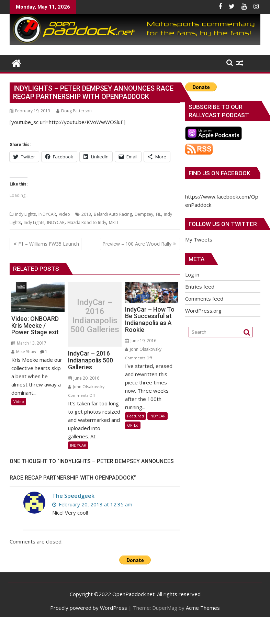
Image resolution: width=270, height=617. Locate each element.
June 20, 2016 (83, 378)
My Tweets (198, 239)
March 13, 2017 (28, 343)
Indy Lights (25, 214)
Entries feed (199, 286)
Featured (135, 415)
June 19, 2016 (140, 341)
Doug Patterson (74, 111)
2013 (86, 214)
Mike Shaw (23, 352)
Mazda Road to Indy (86, 222)
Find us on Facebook (219, 173)
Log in (192, 274)
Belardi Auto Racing (113, 214)
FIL (158, 214)
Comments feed (204, 298)
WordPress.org (203, 310)
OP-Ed (132, 425)
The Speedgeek (73, 496)
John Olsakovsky (86, 387)
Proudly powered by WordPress (88, 607)
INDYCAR (47, 214)
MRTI (113, 222)
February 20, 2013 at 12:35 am (92, 504)
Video (64, 214)
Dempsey (144, 214)
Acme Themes (203, 607)
